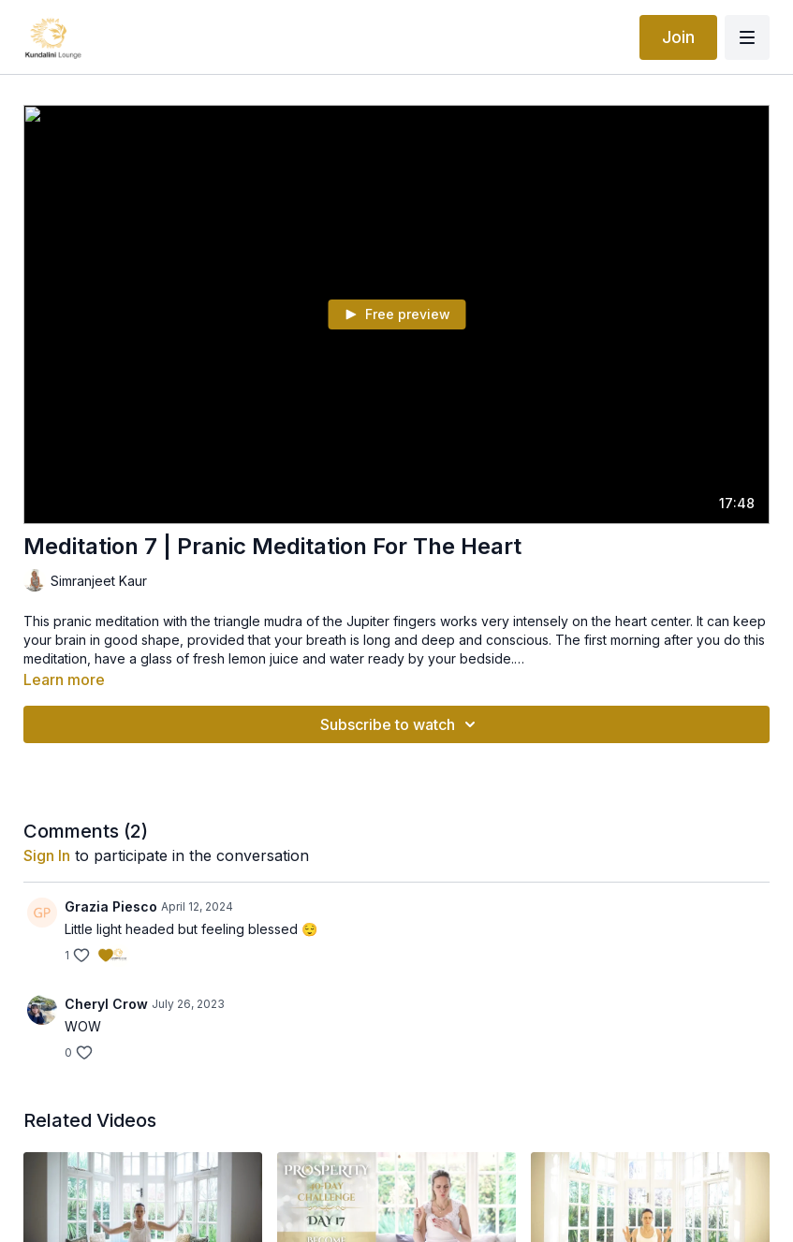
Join (678, 37)
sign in (46, 855)
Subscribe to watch (400, 724)
